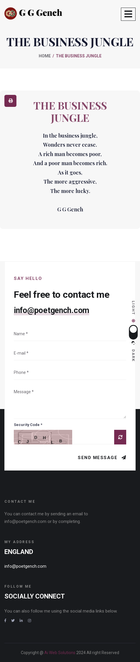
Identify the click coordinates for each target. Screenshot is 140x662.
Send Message (98, 457)
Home (45, 56)
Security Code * (28, 424)
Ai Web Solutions (60, 652)
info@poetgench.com (51, 310)
